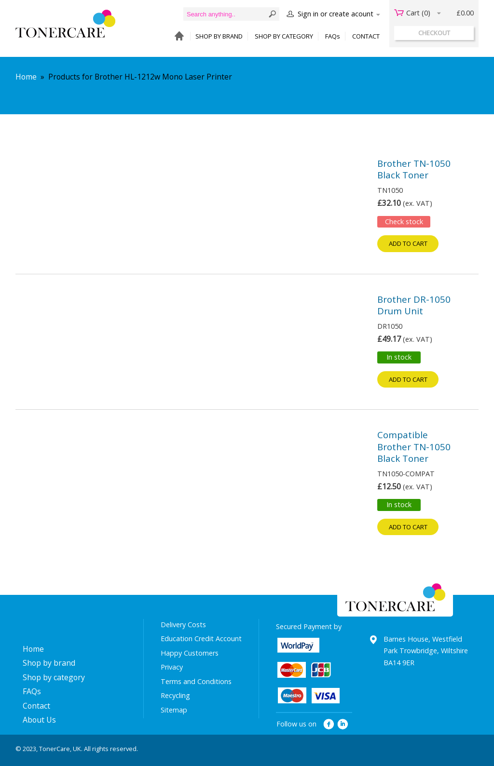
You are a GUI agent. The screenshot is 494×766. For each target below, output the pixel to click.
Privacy (172, 667)
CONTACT (366, 36)
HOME (176, 36)
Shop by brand (49, 663)
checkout (434, 32)
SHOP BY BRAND (219, 36)
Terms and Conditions (196, 681)
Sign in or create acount (335, 13)
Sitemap (174, 709)
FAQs (332, 36)
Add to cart (408, 243)
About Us (39, 719)
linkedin (343, 724)
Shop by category (54, 677)
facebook (329, 724)
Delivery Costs (183, 624)
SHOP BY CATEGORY (284, 36)
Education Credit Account (201, 638)
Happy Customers (190, 653)
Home (26, 76)
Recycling (175, 695)
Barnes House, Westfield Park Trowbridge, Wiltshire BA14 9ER (426, 650)
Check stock (404, 221)
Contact (36, 705)
